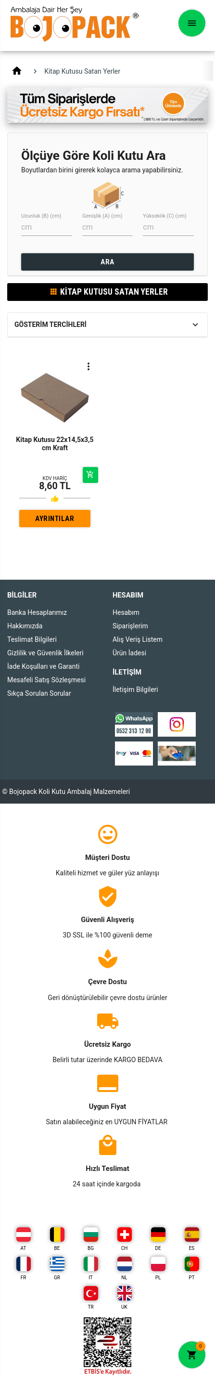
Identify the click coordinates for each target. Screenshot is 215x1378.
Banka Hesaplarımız (37, 612)
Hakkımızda (24, 626)
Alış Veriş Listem (138, 639)
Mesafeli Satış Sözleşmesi (46, 680)
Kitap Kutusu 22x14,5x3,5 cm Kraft (54, 444)
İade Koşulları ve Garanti (43, 666)
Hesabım (126, 612)
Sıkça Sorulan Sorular (39, 693)
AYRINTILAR (54, 518)
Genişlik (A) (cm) (102, 216)
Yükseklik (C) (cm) (165, 216)
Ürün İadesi (129, 653)
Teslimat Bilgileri (32, 639)
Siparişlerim (130, 626)
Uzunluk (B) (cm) (41, 216)
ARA (107, 262)
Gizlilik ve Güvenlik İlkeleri (45, 653)
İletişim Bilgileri (135, 689)
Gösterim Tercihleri (50, 324)
